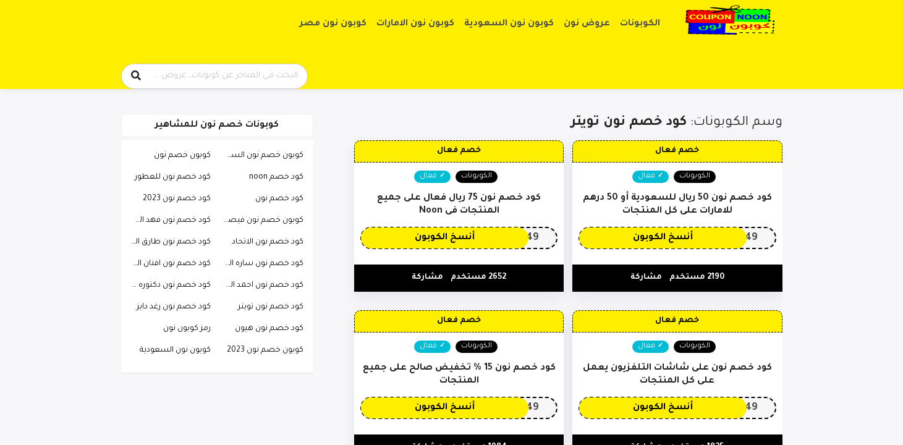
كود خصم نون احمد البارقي (260, 285)
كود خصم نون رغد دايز (174, 307)
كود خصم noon (276, 177)
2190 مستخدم (696, 277)
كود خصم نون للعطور (173, 177)
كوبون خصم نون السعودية (260, 155)
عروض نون (587, 24)
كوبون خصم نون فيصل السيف (260, 220)
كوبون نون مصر (333, 24)
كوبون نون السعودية (509, 24)
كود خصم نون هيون (269, 328)
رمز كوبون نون (187, 328)
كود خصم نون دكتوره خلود (168, 285)
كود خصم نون (279, 199)
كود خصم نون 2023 (177, 199)
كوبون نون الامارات (415, 24)
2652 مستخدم (478, 277)
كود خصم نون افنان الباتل (168, 264)
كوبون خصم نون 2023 (265, 350)
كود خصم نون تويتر (270, 307)
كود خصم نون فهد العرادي (168, 220)
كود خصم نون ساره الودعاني (260, 264)
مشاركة (646, 277)
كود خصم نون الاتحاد (267, 242)
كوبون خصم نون (182, 155)
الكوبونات (640, 24)
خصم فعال (677, 150)
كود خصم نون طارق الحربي (168, 242)
